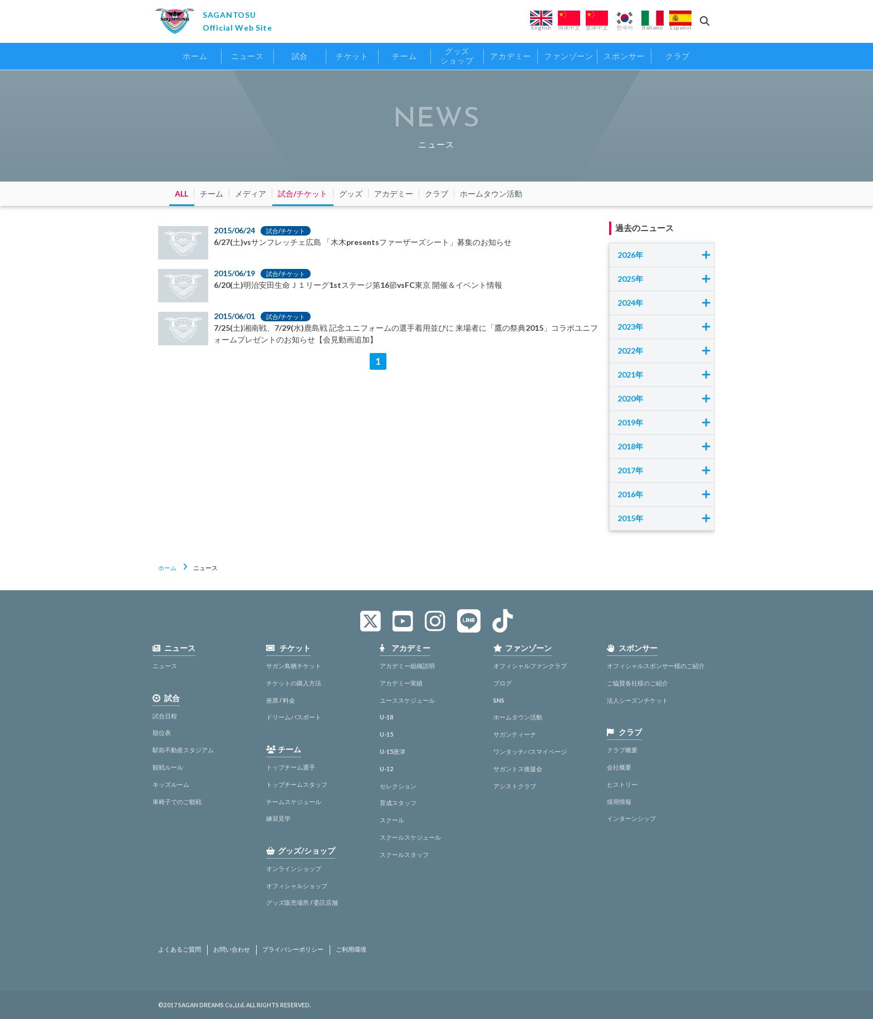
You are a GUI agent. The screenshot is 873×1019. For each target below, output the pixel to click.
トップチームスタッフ (296, 784)
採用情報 (619, 801)
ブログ (502, 683)
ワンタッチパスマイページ (530, 751)
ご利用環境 (351, 949)
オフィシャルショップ (296, 885)
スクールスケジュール (410, 837)
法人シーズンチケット (637, 700)
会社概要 (619, 767)
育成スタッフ (398, 802)
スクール (392, 820)
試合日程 (165, 715)
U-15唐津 (392, 751)
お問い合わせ (231, 949)
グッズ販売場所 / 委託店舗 (302, 902)
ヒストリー (622, 784)
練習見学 (278, 818)
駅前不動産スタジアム (183, 749)
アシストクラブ (514, 786)
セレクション (398, 786)
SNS (498, 700)
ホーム (167, 567)
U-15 (386, 734)
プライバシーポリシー (292, 949)
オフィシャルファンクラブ (530, 665)
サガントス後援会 (517, 768)
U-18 (386, 717)
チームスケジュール (293, 801)
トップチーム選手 (290, 767)
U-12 (386, 768)
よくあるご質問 (179, 949)
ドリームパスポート (293, 717)
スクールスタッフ (404, 854)
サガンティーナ (514, 734)
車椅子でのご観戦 (177, 801)
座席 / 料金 (280, 700)
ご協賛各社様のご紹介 (637, 683)
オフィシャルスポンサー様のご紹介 (656, 665)
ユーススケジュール (407, 700)
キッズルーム (171, 784)
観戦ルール (168, 767)
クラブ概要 (622, 749)
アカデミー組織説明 (407, 665)
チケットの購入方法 (293, 683)
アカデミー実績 (401, 683)
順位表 (162, 732)
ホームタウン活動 (517, 717)
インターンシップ (631, 818)
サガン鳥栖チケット (293, 665)
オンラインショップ (293, 868)
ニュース (165, 665)
